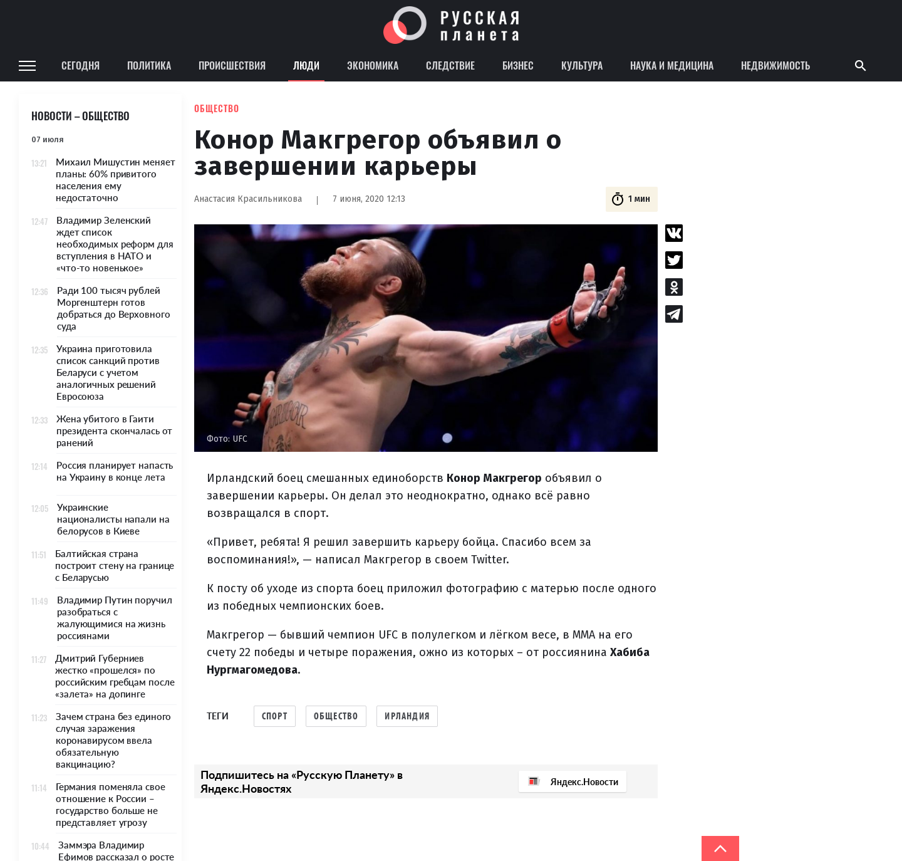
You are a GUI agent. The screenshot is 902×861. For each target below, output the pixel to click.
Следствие (450, 65)
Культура (582, 65)
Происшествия (232, 65)
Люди (306, 65)
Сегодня (80, 65)
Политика (149, 65)
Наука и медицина (671, 65)
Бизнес (518, 65)
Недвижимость (775, 65)
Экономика (372, 65)
